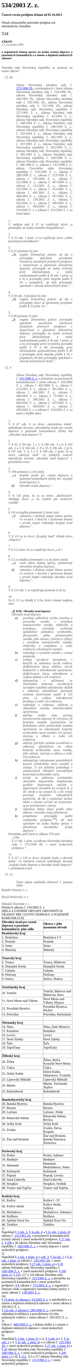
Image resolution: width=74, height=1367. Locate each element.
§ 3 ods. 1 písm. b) (26, 1338)
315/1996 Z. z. (28, 378)
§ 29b (8, 1242)
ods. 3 (45, 1257)
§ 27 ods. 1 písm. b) (57, 1345)
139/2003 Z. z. (31, 1292)
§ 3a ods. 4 (35, 1232)
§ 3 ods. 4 (51, 1338)
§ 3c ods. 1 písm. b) (27, 1342)
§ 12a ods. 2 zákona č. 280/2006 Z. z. (25, 1310)
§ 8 (17, 1285)
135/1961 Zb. (22, 1235)
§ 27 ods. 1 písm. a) (42, 1264)
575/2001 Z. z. (42, 1285)
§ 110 (16, 1274)
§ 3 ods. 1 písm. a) (26, 1257)
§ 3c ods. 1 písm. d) (58, 1232)
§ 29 (4, 1349)
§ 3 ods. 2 (21, 1232)
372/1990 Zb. (24, 88)
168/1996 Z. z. (26, 1246)
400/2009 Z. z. (22, 1324)
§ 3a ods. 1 (57, 1257)
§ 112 (22, 1356)
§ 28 (60, 1264)
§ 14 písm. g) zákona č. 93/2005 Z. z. (25, 1299)
